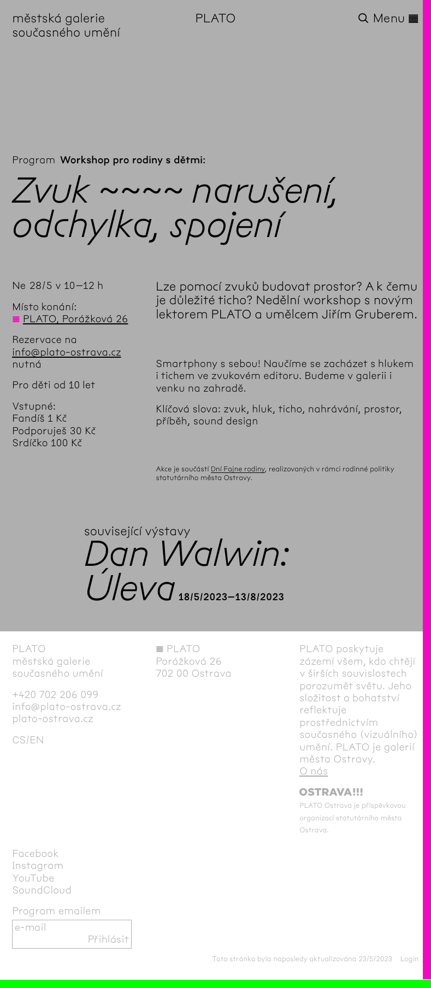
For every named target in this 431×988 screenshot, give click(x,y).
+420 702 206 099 (55, 695)
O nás (313, 771)
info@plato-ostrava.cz (66, 352)
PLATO (216, 18)
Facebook (35, 854)
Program (33, 160)
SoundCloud (42, 890)
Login (409, 959)
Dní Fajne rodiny (238, 469)
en (36, 740)
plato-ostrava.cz (52, 719)
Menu (396, 19)
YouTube (33, 878)
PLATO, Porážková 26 (75, 319)
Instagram (37, 866)
